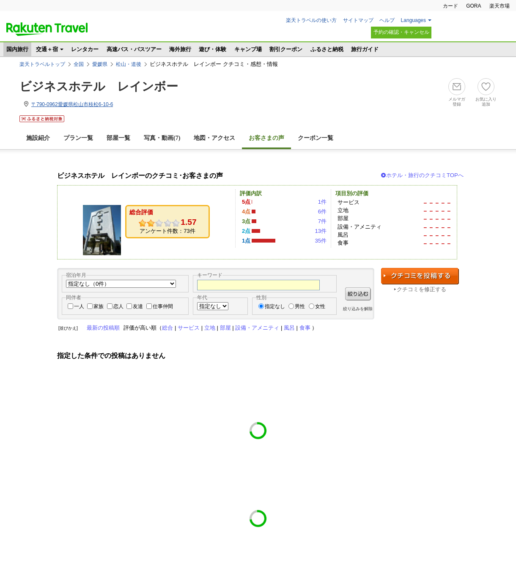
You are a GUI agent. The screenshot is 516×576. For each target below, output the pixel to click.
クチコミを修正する (421, 289)
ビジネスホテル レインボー (98, 86)
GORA (473, 6)
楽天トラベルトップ (42, 64)
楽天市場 (499, 6)
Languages (413, 20)
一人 (79, 306)
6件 (322, 211)
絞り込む (358, 293)
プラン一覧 (78, 138)
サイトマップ (358, 20)
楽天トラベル (47, 29)
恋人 (118, 306)
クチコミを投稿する (420, 276)
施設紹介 (38, 138)
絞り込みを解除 (358, 308)
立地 (209, 328)
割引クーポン (285, 49)
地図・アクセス (214, 138)
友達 (138, 306)
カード (450, 6)
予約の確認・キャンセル (401, 32)
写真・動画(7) (162, 138)
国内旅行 (17, 49)
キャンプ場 (248, 49)
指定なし (275, 306)
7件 (322, 221)
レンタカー (85, 49)
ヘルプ (387, 20)
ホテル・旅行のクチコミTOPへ (425, 175)
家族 (98, 306)
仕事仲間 (163, 306)
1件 (322, 202)
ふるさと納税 (326, 49)
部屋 (225, 328)
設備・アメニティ (257, 328)
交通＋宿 (47, 49)
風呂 (289, 328)
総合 (167, 328)
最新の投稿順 (103, 328)
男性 (300, 306)
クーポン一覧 (315, 138)
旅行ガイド (365, 49)
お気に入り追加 (486, 101)
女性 (320, 306)
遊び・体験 (212, 49)
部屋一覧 (118, 138)
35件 (321, 240)
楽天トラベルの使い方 (311, 20)
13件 (321, 231)
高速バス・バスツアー (134, 49)
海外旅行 (180, 49)
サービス (189, 328)
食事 (304, 328)
